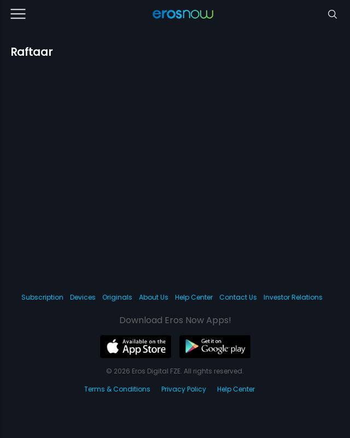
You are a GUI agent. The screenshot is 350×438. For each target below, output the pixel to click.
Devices (83, 297)
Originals (117, 297)
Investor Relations (293, 297)
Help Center (194, 297)
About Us (153, 297)
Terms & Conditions (117, 389)
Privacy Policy (183, 389)
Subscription (42, 297)
